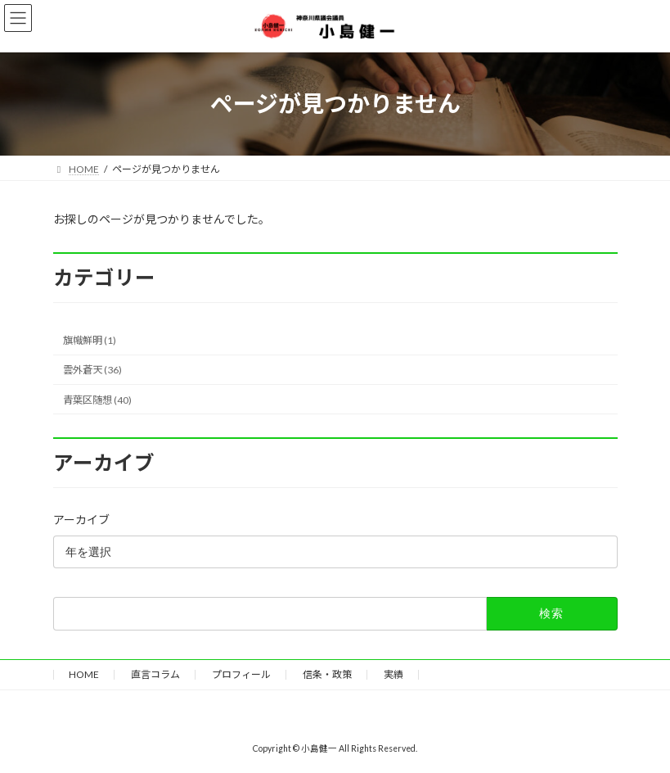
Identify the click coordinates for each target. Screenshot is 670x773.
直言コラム (155, 674)
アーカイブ (81, 520)
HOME (84, 674)
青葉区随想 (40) (97, 399)
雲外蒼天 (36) (92, 370)
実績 (393, 674)
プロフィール (241, 674)
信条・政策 (327, 674)
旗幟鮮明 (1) (89, 340)
